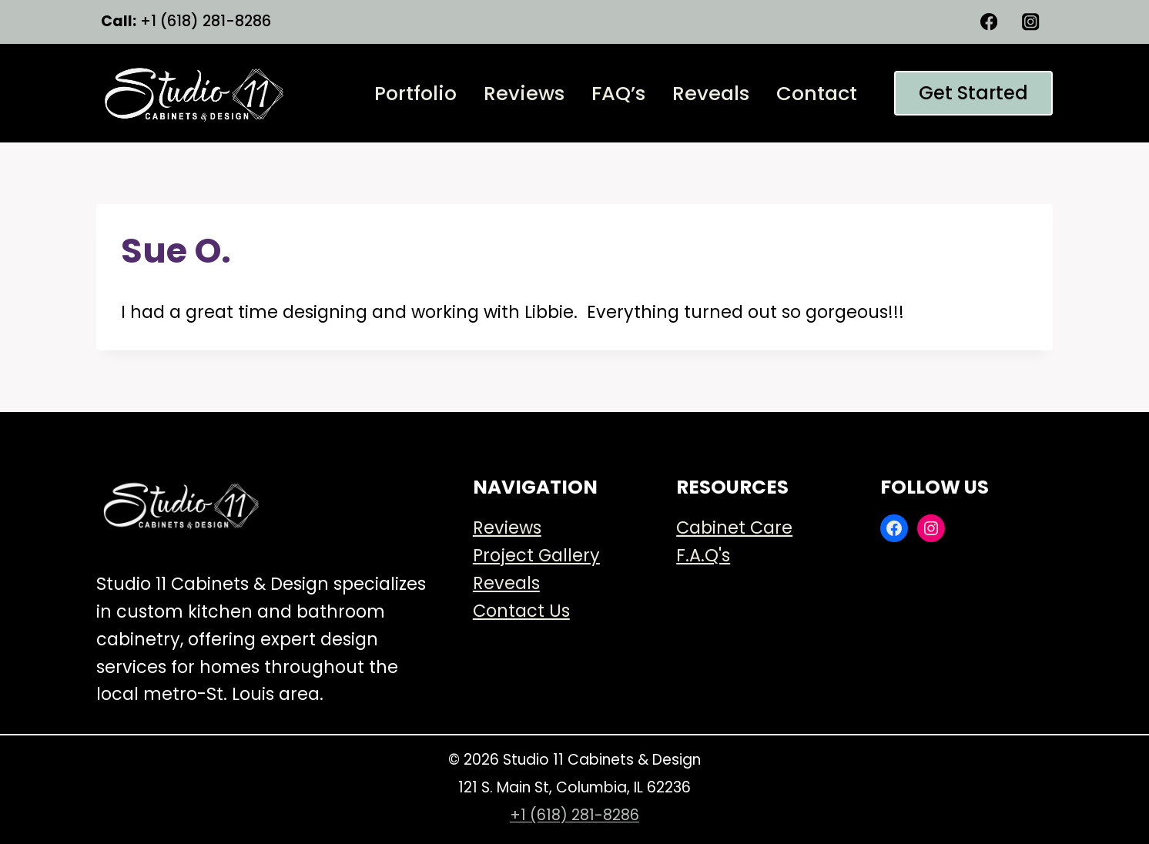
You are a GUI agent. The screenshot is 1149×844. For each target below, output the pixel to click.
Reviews (524, 93)
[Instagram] (1030, 22)
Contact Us (521, 610)
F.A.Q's (703, 555)
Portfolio (415, 93)
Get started (973, 93)
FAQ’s (618, 93)
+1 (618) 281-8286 (574, 815)
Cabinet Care (734, 527)
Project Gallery (536, 555)
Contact (816, 93)
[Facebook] (989, 22)
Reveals (710, 93)
